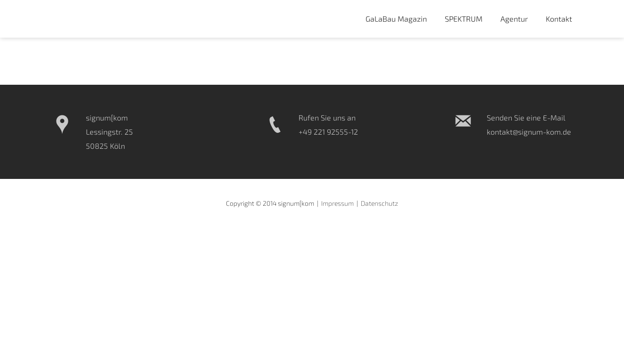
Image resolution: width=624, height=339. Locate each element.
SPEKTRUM (464, 18)
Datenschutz (379, 203)
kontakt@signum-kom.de (529, 131)
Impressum (337, 203)
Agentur (514, 18)
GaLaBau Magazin (396, 18)
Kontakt (559, 18)
